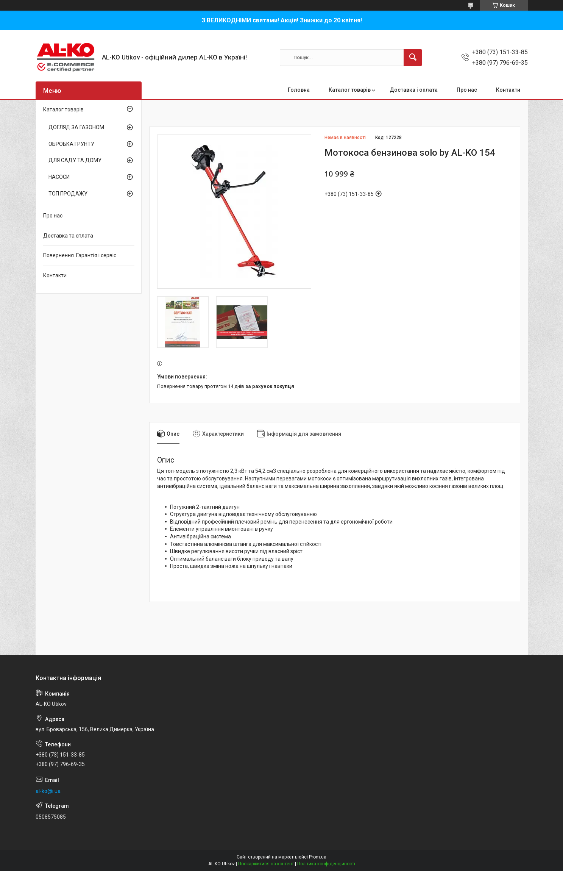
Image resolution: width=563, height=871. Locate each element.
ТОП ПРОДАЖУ (67, 194)
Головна (299, 90)
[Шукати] (413, 57)
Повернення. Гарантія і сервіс (79, 255)
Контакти (508, 90)
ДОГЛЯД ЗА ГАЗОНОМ (76, 127)
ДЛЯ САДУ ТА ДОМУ (74, 160)
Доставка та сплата (68, 236)
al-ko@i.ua (48, 791)
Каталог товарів (350, 90)
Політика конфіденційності (326, 863)
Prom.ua (317, 857)
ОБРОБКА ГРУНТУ (71, 144)
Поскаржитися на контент (266, 863)
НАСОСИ (59, 177)
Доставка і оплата (414, 90)
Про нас (467, 90)
